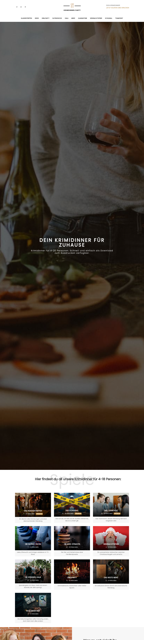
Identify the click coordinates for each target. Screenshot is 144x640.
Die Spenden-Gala (33, 577)
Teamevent (119, 18)
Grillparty (45, 18)
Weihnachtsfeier (96, 18)
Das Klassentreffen (33, 511)
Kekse (37, 18)
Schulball (108, 18)
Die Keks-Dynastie (72, 544)
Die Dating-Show (33, 544)
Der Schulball (72, 510)
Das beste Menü (111, 577)
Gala (66, 18)
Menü (73, 18)
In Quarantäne (33, 611)
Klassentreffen (26, 18)
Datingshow (57, 18)
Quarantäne (82, 18)
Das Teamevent (111, 510)
